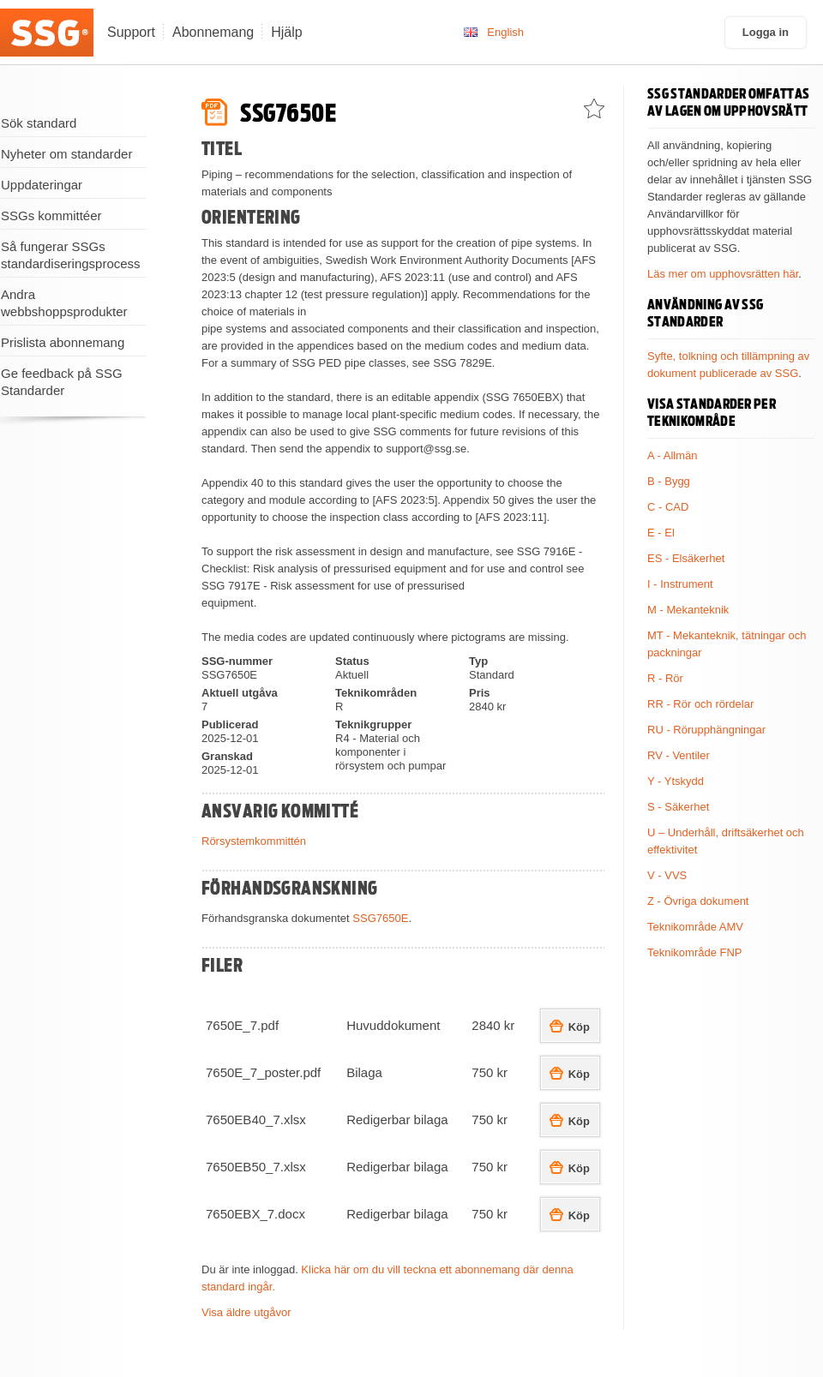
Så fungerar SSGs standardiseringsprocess (71, 255)
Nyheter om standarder (66, 154)
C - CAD (667, 506)
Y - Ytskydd (675, 781)
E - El (661, 532)
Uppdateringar (41, 184)
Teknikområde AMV (695, 926)
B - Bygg (668, 481)
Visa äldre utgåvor (246, 1312)
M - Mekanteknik (688, 609)
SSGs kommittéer (51, 215)
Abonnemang (213, 32)
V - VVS (667, 875)
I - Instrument (680, 584)
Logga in (765, 32)
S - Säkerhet (678, 806)
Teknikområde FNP (694, 952)
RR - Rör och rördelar (700, 703)
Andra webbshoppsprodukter (64, 303)
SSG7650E (380, 918)
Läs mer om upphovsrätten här (722, 273)
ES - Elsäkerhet (685, 558)
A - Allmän (672, 455)
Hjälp (286, 32)
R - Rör (665, 678)
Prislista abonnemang (62, 342)
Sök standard (38, 123)
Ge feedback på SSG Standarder (62, 382)
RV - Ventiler (678, 755)
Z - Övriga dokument (698, 901)
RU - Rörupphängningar (706, 729)
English (505, 32)
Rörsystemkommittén (253, 841)
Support (131, 32)
